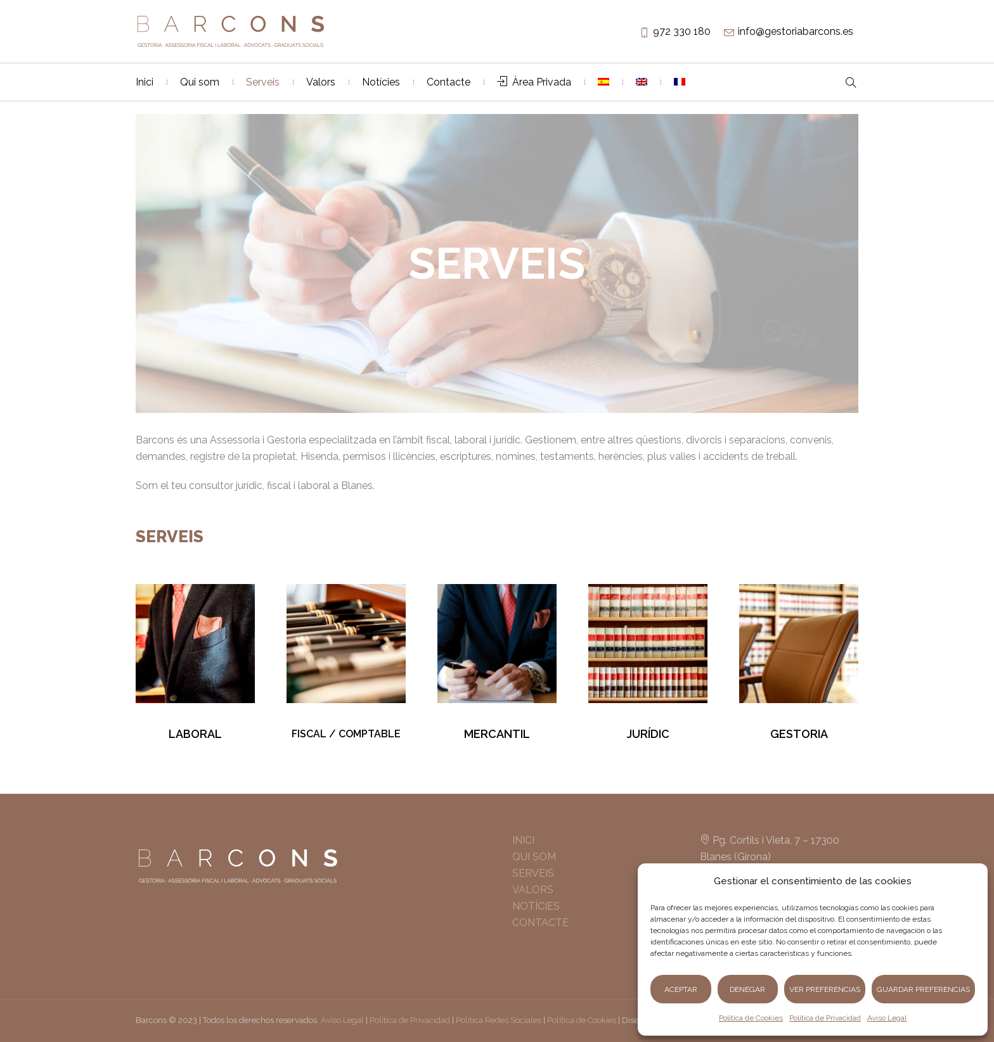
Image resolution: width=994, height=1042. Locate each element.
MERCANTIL (497, 733)
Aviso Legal (887, 1017)
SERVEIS (533, 873)
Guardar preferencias (923, 989)
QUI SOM (534, 857)
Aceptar (680, 989)
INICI (523, 840)
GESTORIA (799, 733)
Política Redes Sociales (498, 1020)
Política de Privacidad (825, 1017)
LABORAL (195, 733)
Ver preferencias (824, 989)
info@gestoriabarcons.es (795, 31)
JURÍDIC (648, 733)
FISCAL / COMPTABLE (346, 734)
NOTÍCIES (536, 906)
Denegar (747, 989)
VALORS (532, 890)
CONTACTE (540, 923)
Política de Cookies (751, 1017)
